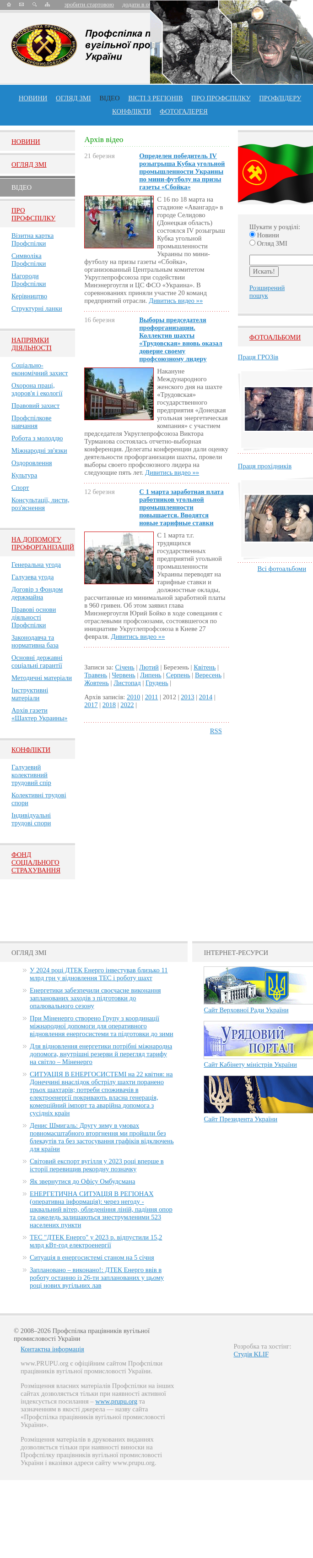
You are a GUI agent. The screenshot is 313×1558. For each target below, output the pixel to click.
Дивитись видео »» (176, 300)
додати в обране (142, 4)
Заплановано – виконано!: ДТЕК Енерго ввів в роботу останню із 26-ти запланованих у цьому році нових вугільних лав (97, 1277)
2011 (151, 697)
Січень (125, 667)
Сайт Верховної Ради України (246, 1010)
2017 (90, 704)
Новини (33, 98)
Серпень (178, 675)
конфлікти (131, 111)
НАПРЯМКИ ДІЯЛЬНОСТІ (31, 343)
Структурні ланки (36, 308)
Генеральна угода (36, 564)
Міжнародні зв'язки (39, 450)
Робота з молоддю (37, 438)
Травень (95, 675)
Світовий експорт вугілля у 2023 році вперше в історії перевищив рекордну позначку (97, 1165)
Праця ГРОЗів (258, 357)
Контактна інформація (52, 1349)
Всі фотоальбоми (282, 568)
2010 (133, 697)
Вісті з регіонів (155, 98)
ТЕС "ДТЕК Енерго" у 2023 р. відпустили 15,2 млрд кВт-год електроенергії (96, 1241)
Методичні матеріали (41, 677)
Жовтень (96, 682)
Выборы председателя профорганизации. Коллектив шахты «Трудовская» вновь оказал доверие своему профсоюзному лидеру (180, 339)
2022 (127, 704)
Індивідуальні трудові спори (31, 819)
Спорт (20, 487)
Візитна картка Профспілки (32, 239)
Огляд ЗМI (29, 164)
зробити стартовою (89, 4)
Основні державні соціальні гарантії (37, 661)
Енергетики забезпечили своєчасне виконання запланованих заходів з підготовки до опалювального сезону (95, 998)
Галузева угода (32, 577)
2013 (187, 697)
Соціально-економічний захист (39, 369)
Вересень (208, 675)
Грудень (157, 682)
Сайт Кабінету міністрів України (250, 1064)
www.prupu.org (116, 1401)
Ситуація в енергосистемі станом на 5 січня (92, 1257)
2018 (109, 704)
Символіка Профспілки (28, 259)
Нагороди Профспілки (28, 279)
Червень (123, 675)
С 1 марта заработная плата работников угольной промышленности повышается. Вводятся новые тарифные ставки (181, 507)
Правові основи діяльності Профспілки (33, 617)
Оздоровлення (31, 462)
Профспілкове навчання (31, 421)
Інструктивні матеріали (29, 694)
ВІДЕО (109, 98)
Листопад (127, 682)
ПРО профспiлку (220, 98)
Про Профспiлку (33, 214)
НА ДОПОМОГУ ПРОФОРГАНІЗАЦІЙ (42, 543)
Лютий (149, 667)
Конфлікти (30, 749)
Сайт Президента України (240, 1119)
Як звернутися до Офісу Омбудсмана (82, 1181)
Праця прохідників (264, 466)
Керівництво (29, 296)
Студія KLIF (251, 1354)
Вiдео (21, 187)
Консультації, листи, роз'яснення (40, 503)
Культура (24, 475)
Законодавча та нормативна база (35, 641)
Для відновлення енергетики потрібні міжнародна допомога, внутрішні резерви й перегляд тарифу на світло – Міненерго (101, 1053)
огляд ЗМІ (73, 98)
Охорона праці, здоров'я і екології (36, 389)
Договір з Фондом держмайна (37, 593)
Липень (151, 675)
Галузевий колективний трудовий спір (31, 774)
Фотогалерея (184, 111)
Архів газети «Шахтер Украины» (39, 714)
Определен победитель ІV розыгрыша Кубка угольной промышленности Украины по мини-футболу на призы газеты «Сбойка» (182, 171)
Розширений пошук (267, 291)
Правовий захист (35, 405)
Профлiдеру (280, 98)
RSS (216, 731)
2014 (205, 697)
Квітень (205, 667)
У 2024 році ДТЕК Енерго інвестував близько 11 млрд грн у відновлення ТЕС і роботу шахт (99, 974)
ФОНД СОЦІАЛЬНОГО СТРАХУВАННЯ (35, 862)
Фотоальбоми (275, 337)
